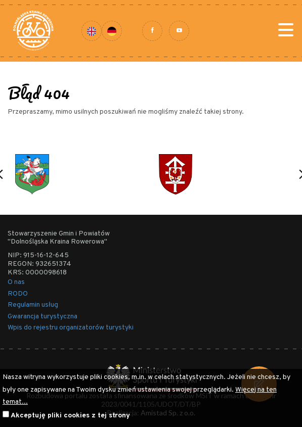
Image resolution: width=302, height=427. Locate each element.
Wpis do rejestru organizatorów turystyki (71, 327)
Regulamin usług (33, 305)
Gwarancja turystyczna (42, 316)
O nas (16, 282)
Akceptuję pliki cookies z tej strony (70, 415)
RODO (18, 294)
